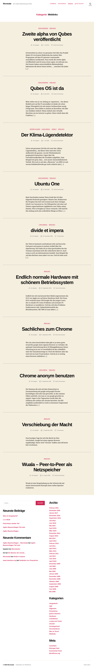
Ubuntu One (47, 183)
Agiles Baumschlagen (11, 531)
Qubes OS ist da (47, 88)
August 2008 (53, 586)
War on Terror (54, 631)
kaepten (37, 45)
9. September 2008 (46, 334)
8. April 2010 (46, 94)
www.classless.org (9, 560)
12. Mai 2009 (46, 189)
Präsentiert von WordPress (23, 665)
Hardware (52, 616)
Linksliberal (53, 3)
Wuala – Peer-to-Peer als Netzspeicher (47, 467)
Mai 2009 (52, 571)
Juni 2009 (52, 569)
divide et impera (47, 230)
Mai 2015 (52, 525)
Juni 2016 (52, 523)
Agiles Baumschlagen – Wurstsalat (15, 543)
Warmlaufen (16, 549)
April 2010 (52, 561)
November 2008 (54, 579)
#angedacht (53, 603)
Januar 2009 (53, 574)
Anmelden (52, 646)
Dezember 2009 (54, 563)
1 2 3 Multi (6, 519)
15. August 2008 (46, 475)
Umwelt (54, 129)
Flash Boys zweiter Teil (11, 523)
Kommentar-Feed (55, 651)
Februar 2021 (54, 508)
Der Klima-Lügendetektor (47, 135)
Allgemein (52, 608)
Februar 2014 (54, 543)
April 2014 (52, 541)
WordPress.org (54, 653)
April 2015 (52, 528)
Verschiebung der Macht (47, 424)
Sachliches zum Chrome (47, 329)
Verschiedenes (62, 3)
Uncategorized (54, 626)
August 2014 (53, 536)
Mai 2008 (52, 591)
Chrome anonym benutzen (47, 375)
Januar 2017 (53, 513)
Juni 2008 (52, 589)
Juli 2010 (52, 556)
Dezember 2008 (54, 576)
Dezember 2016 (54, 515)
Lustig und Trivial (55, 621)
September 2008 (55, 584)
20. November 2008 (48, 236)
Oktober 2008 (54, 581)
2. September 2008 (48, 430)
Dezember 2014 (54, 533)
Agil (50, 606)
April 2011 (52, 548)
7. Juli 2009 (46, 140)
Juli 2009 (52, 566)
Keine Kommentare (58, 45)
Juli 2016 (52, 520)
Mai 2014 (52, 538)
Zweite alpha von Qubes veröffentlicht (47, 36)
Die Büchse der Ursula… (17, 553)
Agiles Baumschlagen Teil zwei (14, 527)
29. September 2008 (46, 288)
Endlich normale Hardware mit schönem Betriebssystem (47, 279)
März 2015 (52, 531)
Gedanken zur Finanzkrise (28, 560)
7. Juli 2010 (46, 45)
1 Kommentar (60, 236)
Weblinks (70, 3)
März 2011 (52, 551)
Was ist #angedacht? (10, 516)
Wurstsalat (7, 4)
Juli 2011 (52, 546)
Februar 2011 (54, 553)
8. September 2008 (46, 381)
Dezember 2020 (54, 510)
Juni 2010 (52, 558)
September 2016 (55, 518)
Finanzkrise (53, 611)
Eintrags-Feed (54, 648)
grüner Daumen (79, 3)
